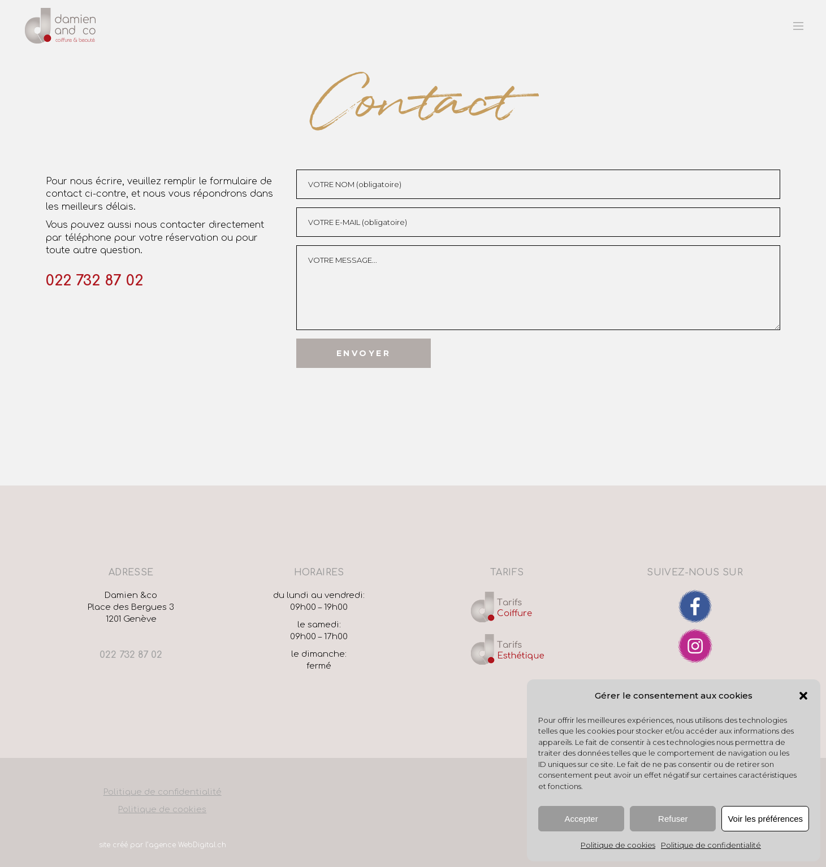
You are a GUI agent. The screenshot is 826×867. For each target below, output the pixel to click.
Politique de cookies (618, 844)
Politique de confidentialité (711, 844)
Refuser (673, 818)
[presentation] (382, 390)
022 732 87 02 (94, 280)
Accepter (581, 818)
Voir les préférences (765, 818)
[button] (803, 695)
